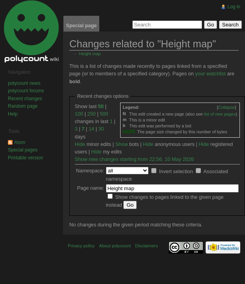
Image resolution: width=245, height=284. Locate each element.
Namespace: (90, 171)
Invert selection (176, 171)
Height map (90, 53)
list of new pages (220, 114)
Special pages (22, 150)
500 (104, 114)
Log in (233, 6)
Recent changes (25, 98)
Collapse (226, 107)
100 (79, 114)
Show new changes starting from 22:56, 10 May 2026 (134, 159)
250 (91, 114)
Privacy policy (81, 245)
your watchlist (210, 74)
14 (91, 129)
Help (13, 114)
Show (121, 144)
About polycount (115, 245)
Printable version (25, 158)
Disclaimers (146, 245)
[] (226, 107)
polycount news (24, 83)
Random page (22, 106)
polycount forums (26, 90)
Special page (81, 25)
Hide (80, 144)
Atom (19, 142)
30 (101, 129)
